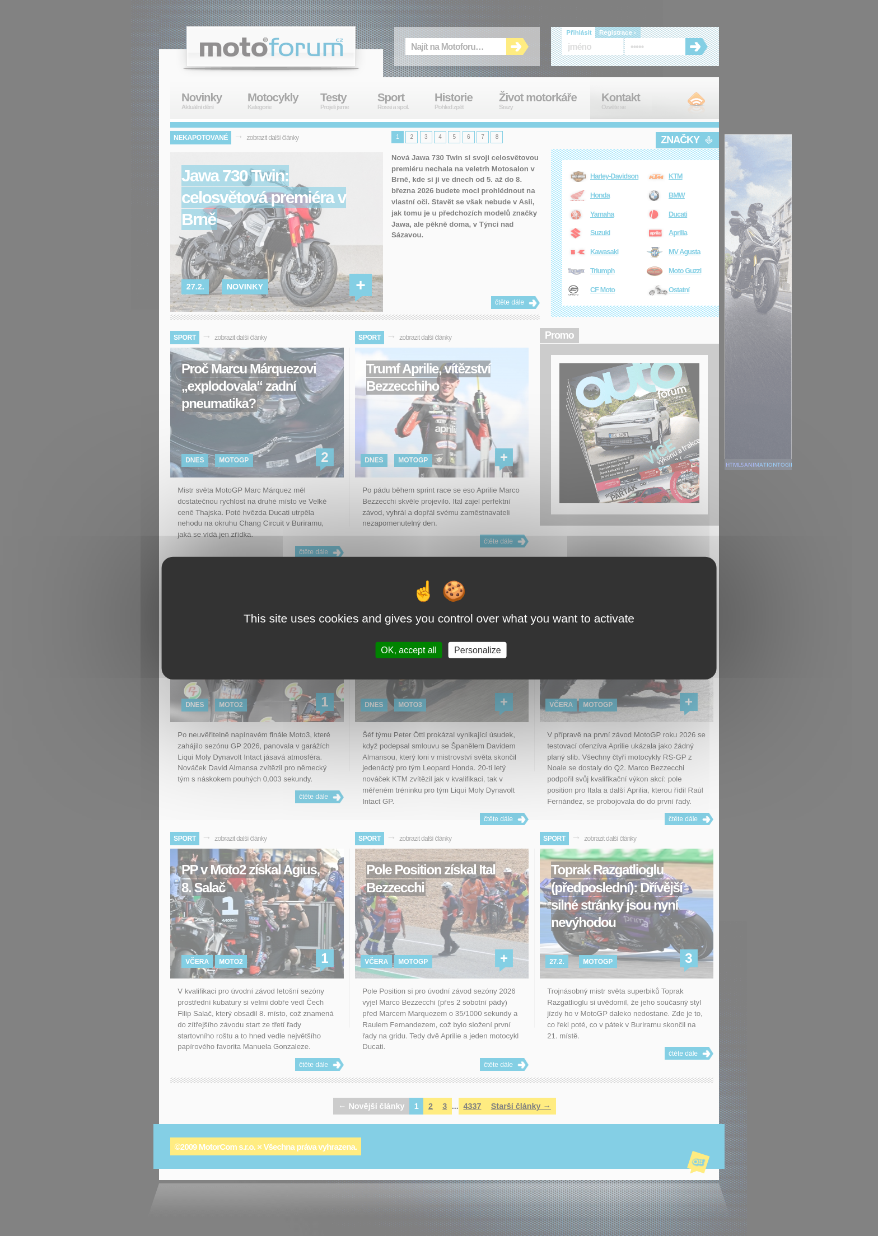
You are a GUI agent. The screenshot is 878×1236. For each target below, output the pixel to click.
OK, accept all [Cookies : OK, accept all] (409, 649)
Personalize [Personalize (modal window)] (477, 649)
